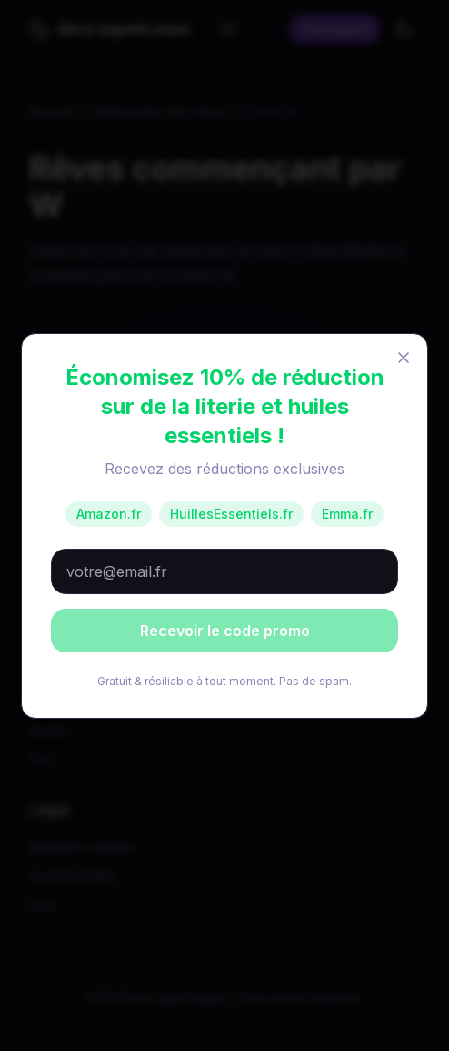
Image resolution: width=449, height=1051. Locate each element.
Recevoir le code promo (225, 631)
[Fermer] (403, 358)
